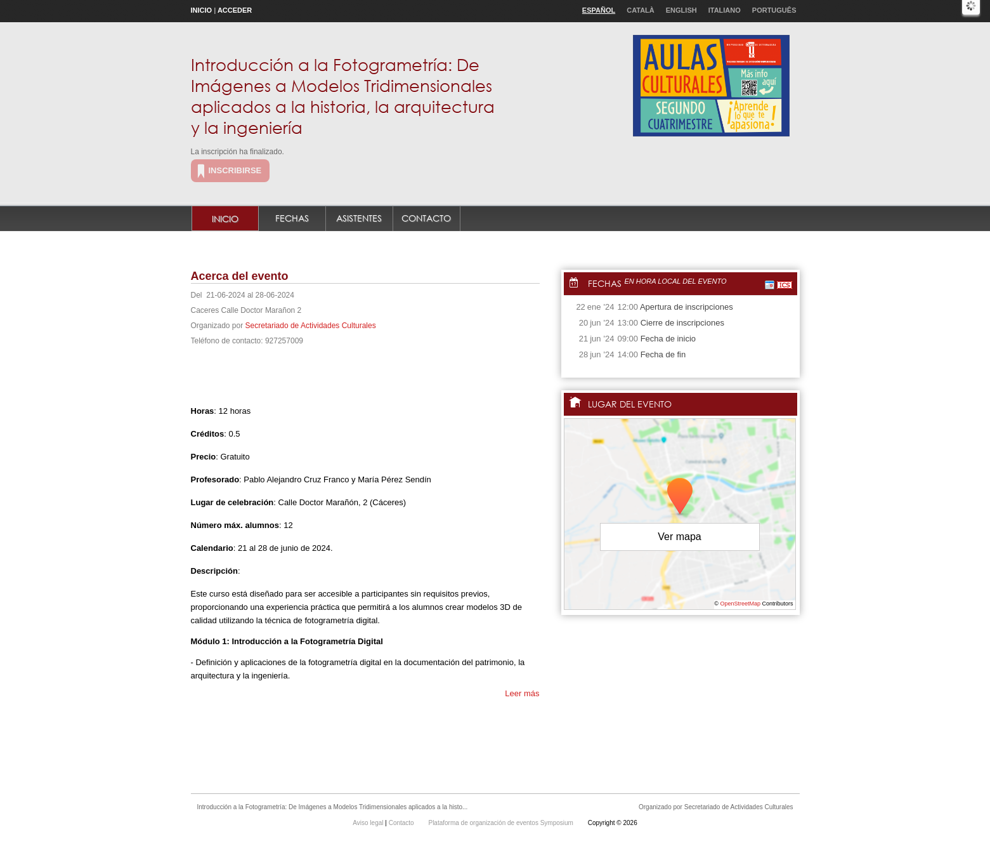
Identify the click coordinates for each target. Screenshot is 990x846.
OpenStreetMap (740, 603)
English (681, 10)
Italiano (724, 10)
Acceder (235, 10)
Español (598, 10)
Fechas (292, 218)
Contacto (426, 218)
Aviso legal (369, 822)
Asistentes (359, 218)
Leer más (522, 693)
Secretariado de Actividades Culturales (310, 325)
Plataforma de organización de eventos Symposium (501, 822)
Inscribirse (235, 170)
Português (774, 10)
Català (641, 10)
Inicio (201, 10)
